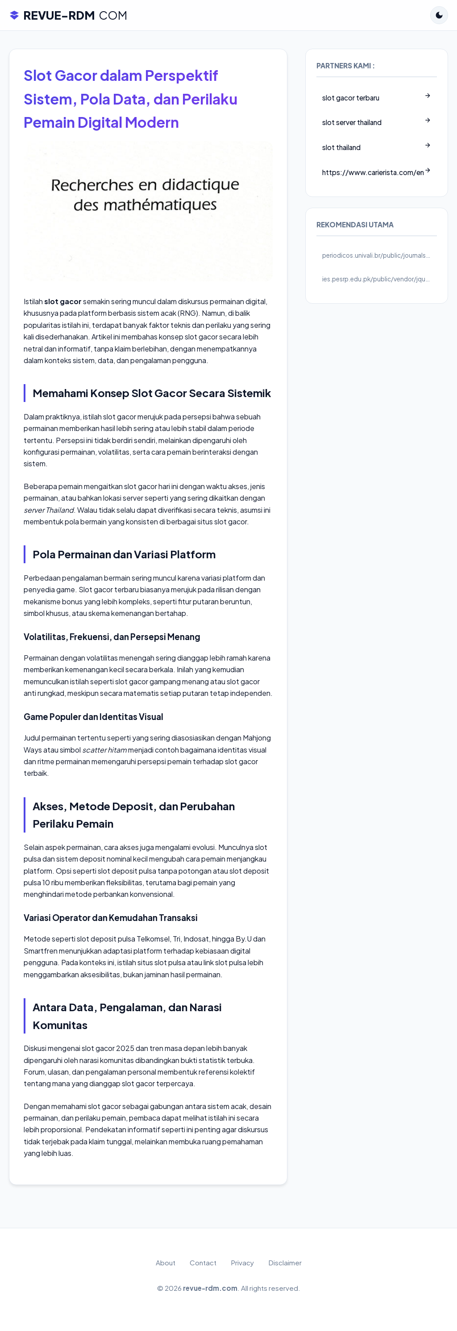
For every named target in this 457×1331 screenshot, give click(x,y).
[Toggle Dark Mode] (439, 15)
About (165, 1262)
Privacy (242, 1262)
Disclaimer (285, 1262)
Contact (203, 1262)
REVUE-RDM (68, 15)
